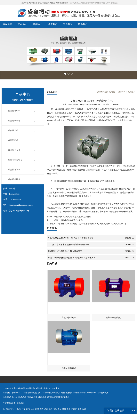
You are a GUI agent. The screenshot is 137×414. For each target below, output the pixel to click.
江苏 (32, 409)
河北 (37, 409)
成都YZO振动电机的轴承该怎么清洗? (68, 220)
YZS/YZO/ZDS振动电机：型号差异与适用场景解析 (71, 238)
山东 (19, 409)
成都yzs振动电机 (68, 317)
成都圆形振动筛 (62, 3)
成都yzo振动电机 (113, 317)
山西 (79, 409)
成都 (46, 409)
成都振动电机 (14, 111)
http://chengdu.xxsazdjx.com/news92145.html (84, 104)
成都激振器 (13, 140)
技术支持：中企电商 (51, 388)
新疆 (68, 409)
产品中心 (22, 24)
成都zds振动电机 (68, 368)
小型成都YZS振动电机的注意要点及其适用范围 (72, 217)
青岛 (55, 409)
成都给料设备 (14, 121)
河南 (28, 409)
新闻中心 (37, 24)
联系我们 (83, 24)
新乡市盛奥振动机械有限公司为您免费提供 (38, 3)
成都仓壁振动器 (15, 160)
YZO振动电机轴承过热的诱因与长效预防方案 (68, 244)
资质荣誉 (67, 24)
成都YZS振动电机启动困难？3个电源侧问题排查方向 (72, 258)
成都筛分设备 (14, 150)
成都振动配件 (14, 179)
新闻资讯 (131, 92)
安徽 (84, 409)
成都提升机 (13, 130)
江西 (64, 409)
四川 (41, 409)
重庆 (50, 409)
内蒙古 (74, 409)
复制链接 (38, 388)
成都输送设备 (14, 170)
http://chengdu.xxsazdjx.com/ (21, 205)
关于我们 (52, 24)
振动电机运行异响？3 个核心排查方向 (65, 251)
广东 (23, 409)
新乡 (59, 409)
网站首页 (7, 24)
